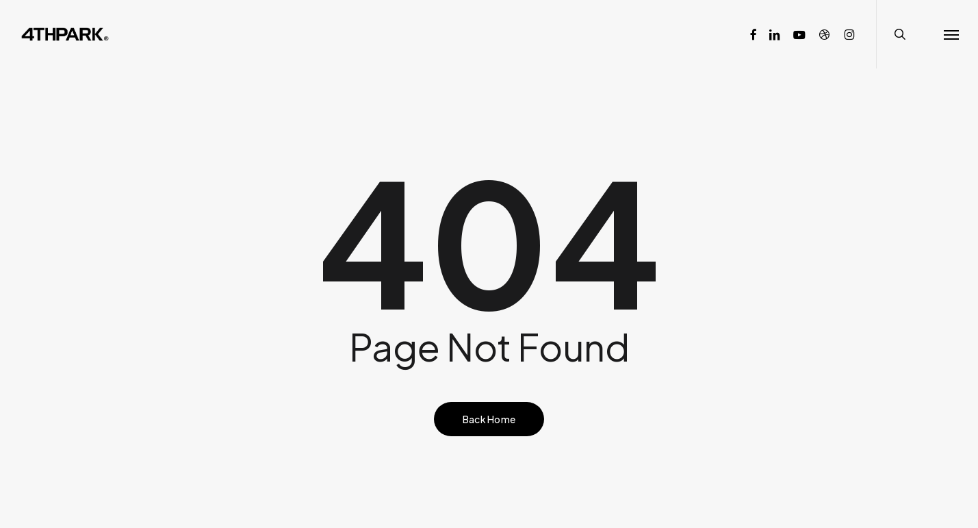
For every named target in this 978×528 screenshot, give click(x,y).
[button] (951, 34)
